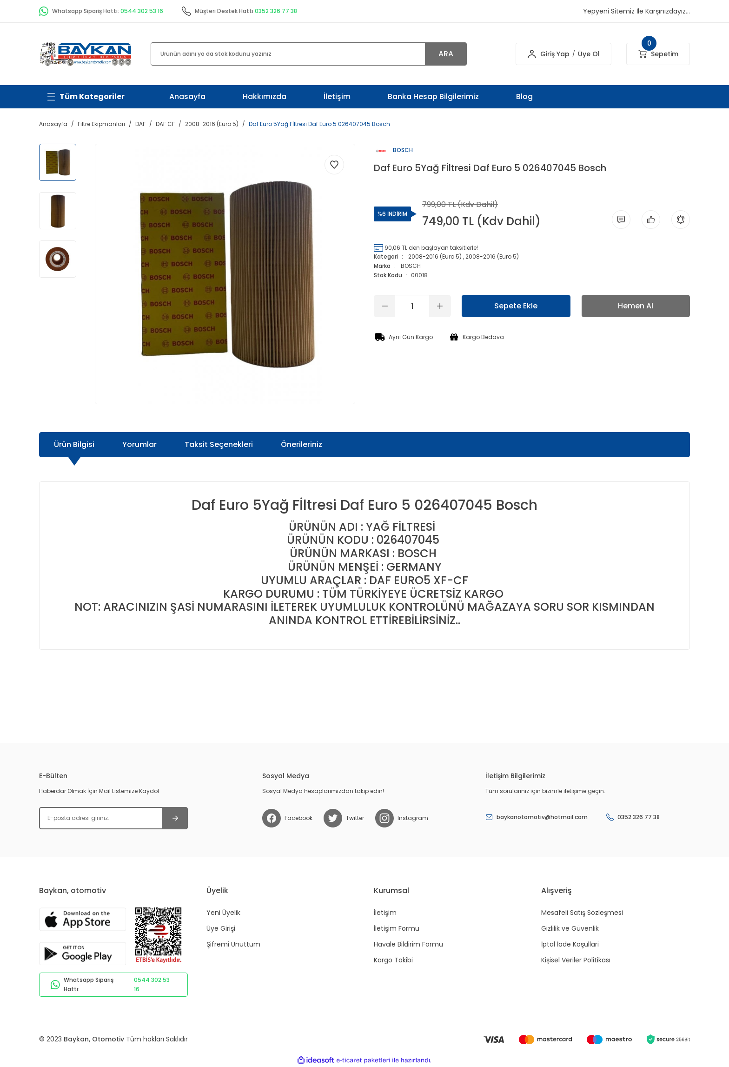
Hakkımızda (264, 96)
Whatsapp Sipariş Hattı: (113, 984)
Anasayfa (187, 96)
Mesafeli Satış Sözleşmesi (582, 912)
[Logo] (85, 53)
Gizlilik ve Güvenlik (570, 928)
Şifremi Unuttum (233, 944)
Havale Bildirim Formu (408, 944)
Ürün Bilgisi (74, 444)
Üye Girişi (220, 928)
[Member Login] (532, 54)
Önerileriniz (301, 444)
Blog (524, 96)
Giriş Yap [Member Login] (555, 54)
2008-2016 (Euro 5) (435, 256)
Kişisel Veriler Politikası (575, 960)
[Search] (309, 54)
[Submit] (175, 818)
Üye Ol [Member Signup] (589, 54)
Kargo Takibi (393, 960)
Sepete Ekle (515, 305)
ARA (445, 53)
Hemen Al (635, 305)
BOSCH (411, 266)
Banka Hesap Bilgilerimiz (433, 96)
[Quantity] (412, 306)
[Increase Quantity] (439, 306)
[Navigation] (85, 96)
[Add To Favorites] (334, 164)
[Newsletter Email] (113, 818)
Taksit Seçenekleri (219, 444)
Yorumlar (139, 444)
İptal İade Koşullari (570, 944)
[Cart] (658, 54)
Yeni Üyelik (223, 912)
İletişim (337, 96)
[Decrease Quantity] (384, 306)
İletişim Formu (396, 928)
